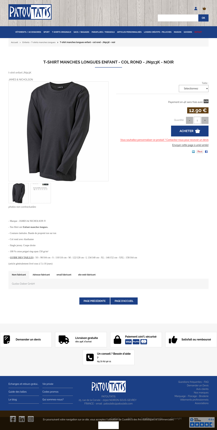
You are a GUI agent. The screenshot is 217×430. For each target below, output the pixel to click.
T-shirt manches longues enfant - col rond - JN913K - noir (108, 62)
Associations (202, 403)
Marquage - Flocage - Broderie (192, 396)
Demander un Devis (198, 385)
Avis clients (202, 389)
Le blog (12, 399)
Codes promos (50, 391)
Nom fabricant (19, 275)
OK (108, 425)
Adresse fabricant (41, 275)
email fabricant (64, 275)
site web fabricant (87, 275)
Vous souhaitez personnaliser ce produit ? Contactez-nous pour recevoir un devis (164, 139)
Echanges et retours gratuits (23, 384)
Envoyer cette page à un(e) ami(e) (190, 145)
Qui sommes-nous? (53, 399)
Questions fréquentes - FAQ (193, 382)
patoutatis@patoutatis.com (118, 403)
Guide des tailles (17, 391)
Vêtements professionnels (194, 399)
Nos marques (201, 392)
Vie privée (47, 384)
